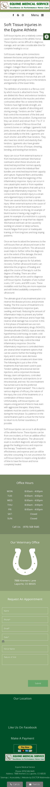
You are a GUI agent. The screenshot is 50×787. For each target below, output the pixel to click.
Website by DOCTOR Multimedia (35, 777)
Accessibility (15, 777)
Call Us (15, 784)
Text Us (34, 784)
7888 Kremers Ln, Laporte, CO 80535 (30, 773)
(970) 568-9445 (31, 526)
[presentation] (22, 673)
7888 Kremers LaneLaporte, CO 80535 (25, 582)
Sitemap (4, 777)
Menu (35, 15)
